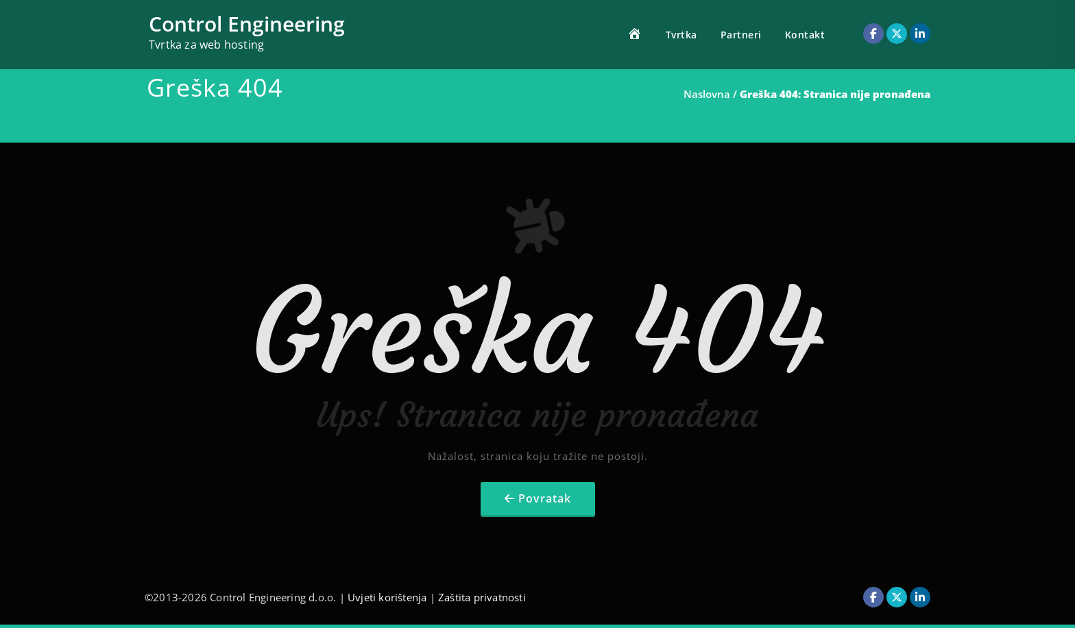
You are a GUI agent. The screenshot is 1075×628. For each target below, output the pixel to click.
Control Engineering (247, 24)
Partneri (741, 34)
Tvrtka (681, 34)
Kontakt (805, 34)
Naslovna (707, 94)
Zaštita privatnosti (482, 597)
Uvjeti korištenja (387, 597)
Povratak (544, 498)
